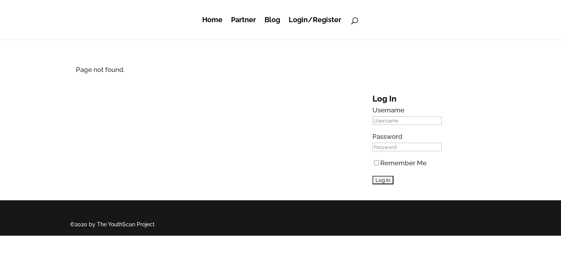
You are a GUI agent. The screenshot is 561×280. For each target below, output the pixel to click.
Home (212, 20)
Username (388, 110)
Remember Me (400, 163)
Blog (272, 20)
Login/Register (315, 20)
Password (387, 136)
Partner (243, 20)
